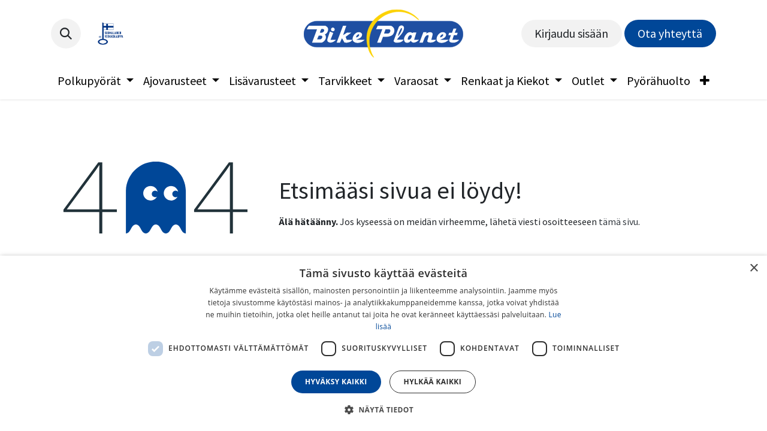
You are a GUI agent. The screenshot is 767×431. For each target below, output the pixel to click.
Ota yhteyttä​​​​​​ (670, 33)
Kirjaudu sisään (571, 33)
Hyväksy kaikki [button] (336, 382)
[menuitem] (95, 81)
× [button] (753, 268)
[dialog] (383, 343)
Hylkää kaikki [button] (432, 382)
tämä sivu (618, 221)
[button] (66, 33)
